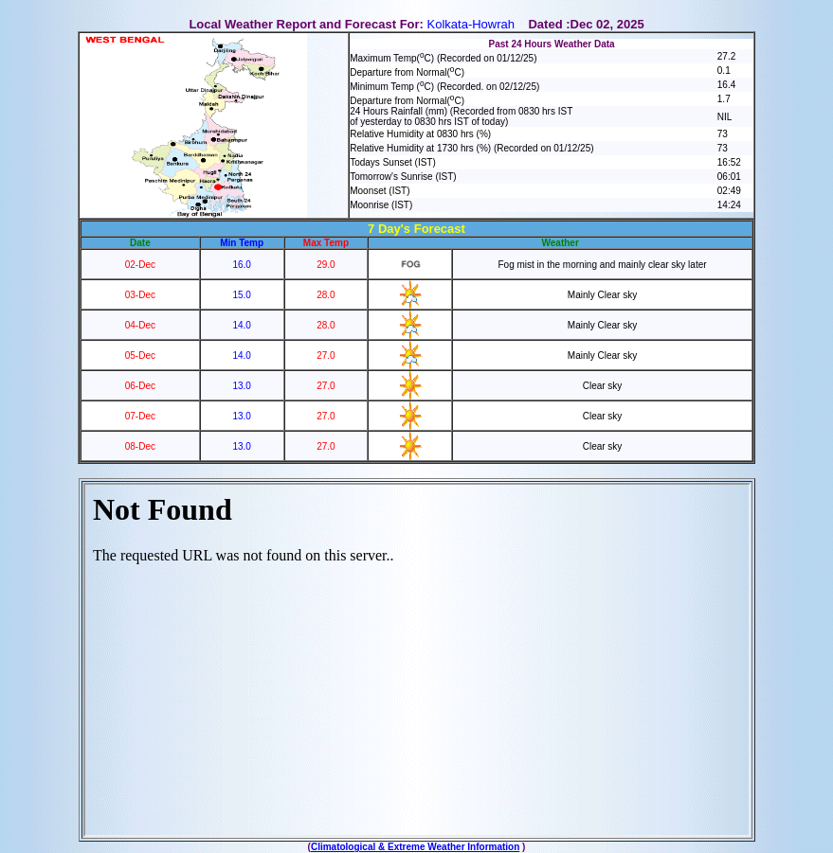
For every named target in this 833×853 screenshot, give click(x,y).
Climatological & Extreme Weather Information (415, 847)
